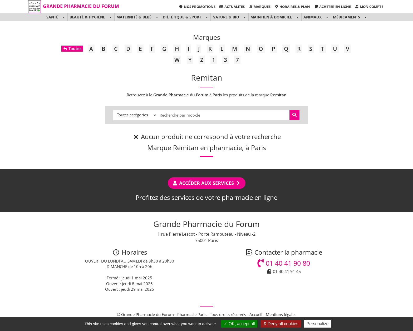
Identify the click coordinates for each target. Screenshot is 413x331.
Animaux (312, 16)
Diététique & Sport (182, 16)
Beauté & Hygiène (87, 16)
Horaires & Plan (292, 6)
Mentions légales (281, 314)
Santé (52, 16)
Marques (260, 6)
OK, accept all (239, 324)
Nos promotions (197, 6)
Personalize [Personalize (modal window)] (318, 324)
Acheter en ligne (332, 6)
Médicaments (346, 16)
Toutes (72, 48)
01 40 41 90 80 (283, 263)
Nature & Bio (226, 16)
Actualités (232, 6)
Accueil (255, 314)
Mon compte (369, 6)
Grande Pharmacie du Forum (81, 6)
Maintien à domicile (271, 16)
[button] (63, 17)
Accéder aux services (206, 183)
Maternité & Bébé (133, 16)
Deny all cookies (280, 324)
